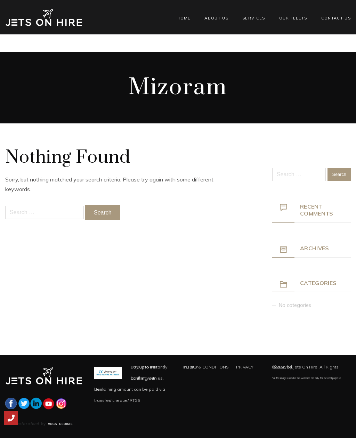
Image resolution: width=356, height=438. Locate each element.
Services (253, 18)
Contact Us (336, 18)
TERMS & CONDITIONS (206, 367)
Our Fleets (293, 18)
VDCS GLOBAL (60, 424)
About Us (216, 18)
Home (184, 18)
